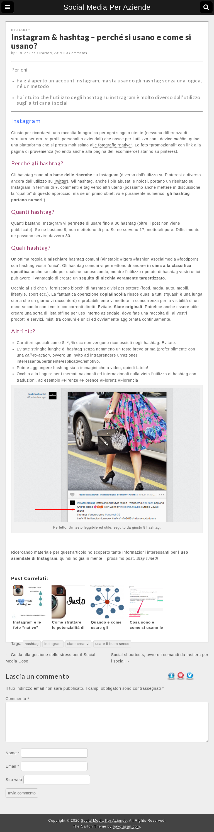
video (115, 367)
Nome (13, 759)
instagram (53, 644)
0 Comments (76, 53)
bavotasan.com (126, 826)
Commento (17, 698)
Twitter (60, 181)
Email (12, 773)
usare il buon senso (112, 644)
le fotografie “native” (112, 145)
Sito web (14, 786)
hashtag (32, 644)
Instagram (20, 30)
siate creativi (78, 644)
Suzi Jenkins (25, 53)
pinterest (168, 151)
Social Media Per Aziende (106, 7)
